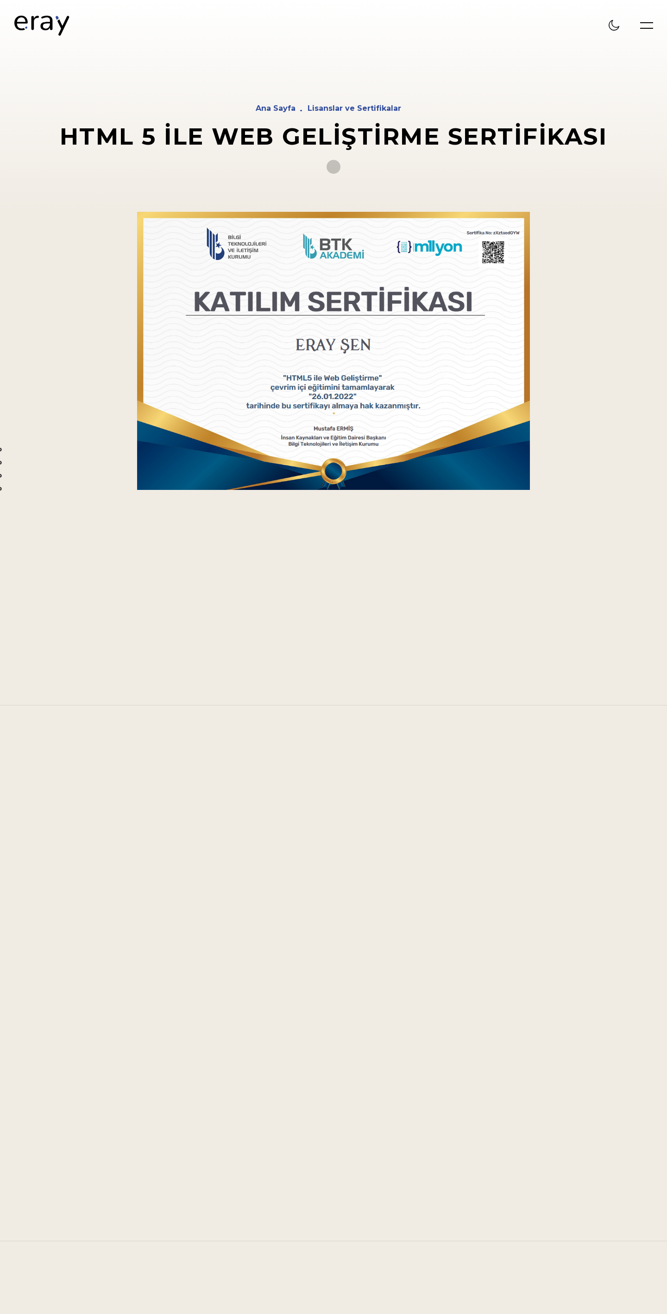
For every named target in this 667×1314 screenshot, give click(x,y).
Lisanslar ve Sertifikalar (354, 108)
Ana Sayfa (276, 108)
